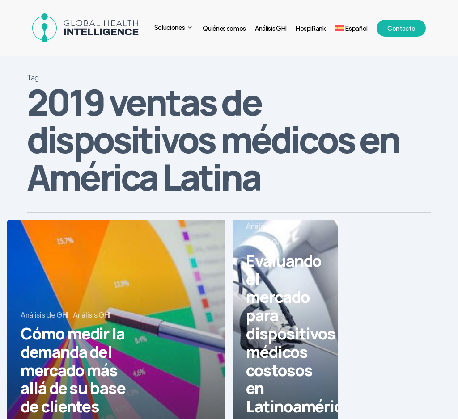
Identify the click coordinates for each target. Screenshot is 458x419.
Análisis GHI (91, 314)
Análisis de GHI (44, 314)
